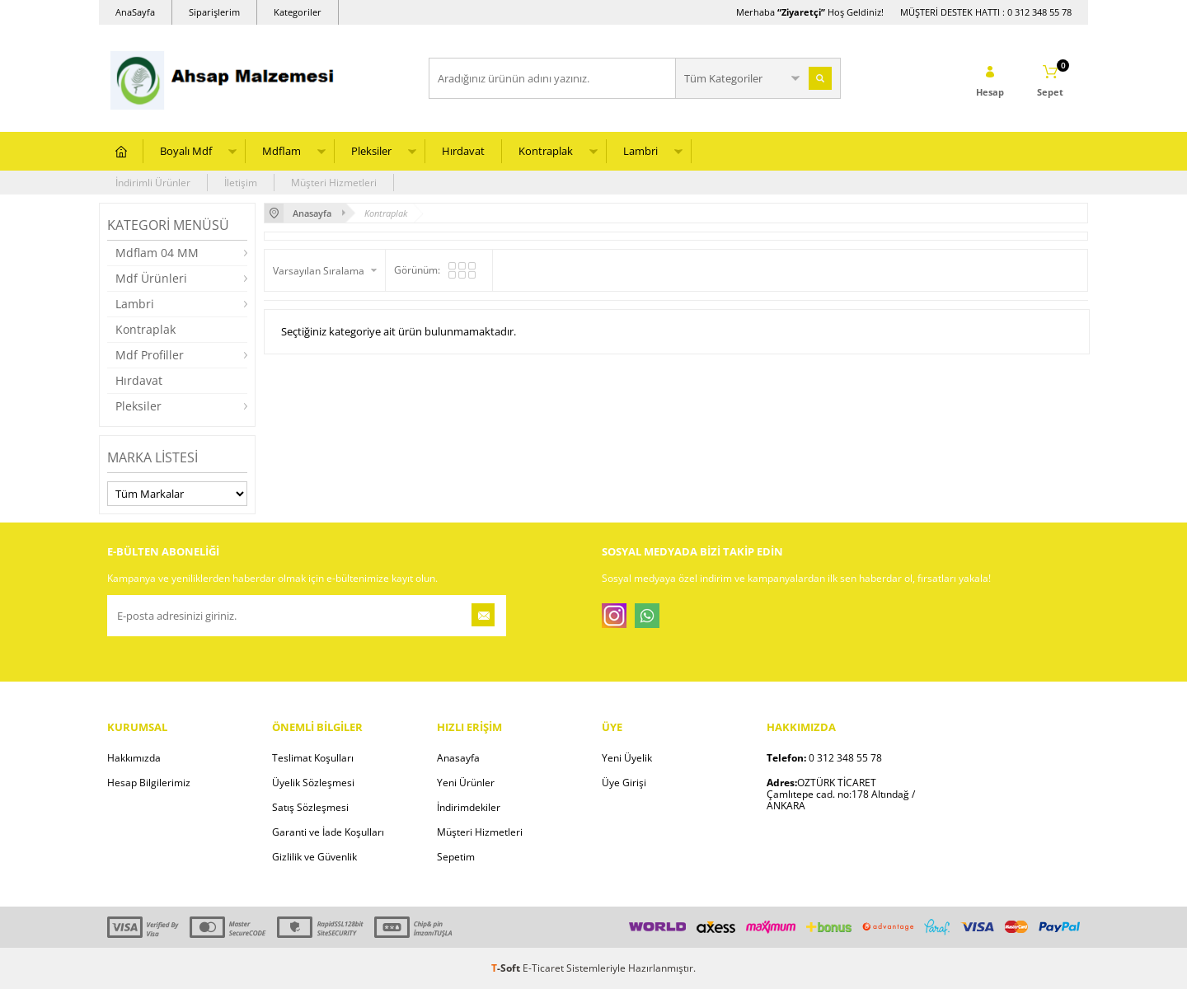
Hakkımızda (134, 758)
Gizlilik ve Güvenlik (314, 857)
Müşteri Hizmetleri (334, 183)
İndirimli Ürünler (152, 183)
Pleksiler (371, 150)
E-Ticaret (543, 968)
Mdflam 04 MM (157, 252)
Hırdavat (463, 150)
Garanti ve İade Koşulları (328, 832)
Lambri (640, 150)
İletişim (240, 183)
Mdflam (281, 150)
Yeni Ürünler (466, 783)
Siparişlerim (214, 12)
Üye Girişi (624, 783)
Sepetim (456, 857)
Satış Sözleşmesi (310, 807)
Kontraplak (545, 150)
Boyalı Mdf (186, 150)
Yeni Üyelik (627, 758)
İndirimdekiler (468, 807)
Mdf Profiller (149, 355)
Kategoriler (297, 12)
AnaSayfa (135, 12)
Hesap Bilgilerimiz (148, 783)
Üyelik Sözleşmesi (313, 783)
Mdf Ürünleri (151, 278)
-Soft (507, 968)
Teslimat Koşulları (313, 758)
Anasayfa (458, 758)
